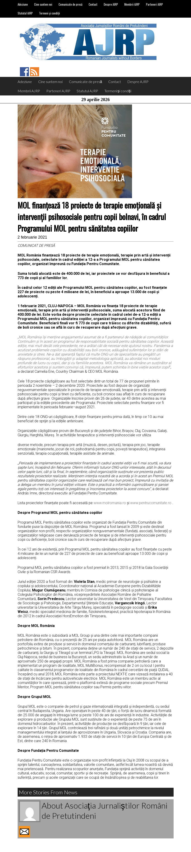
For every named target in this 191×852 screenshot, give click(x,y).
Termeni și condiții (49, 13)
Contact (93, 4)
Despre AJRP (111, 4)
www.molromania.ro (110, 503)
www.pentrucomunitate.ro (150, 503)
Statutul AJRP (25, 13)
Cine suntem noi (43, 4)
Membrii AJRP (132, 4)
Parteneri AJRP (154, 4)
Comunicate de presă (70, 4)
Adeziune (23, 4)
